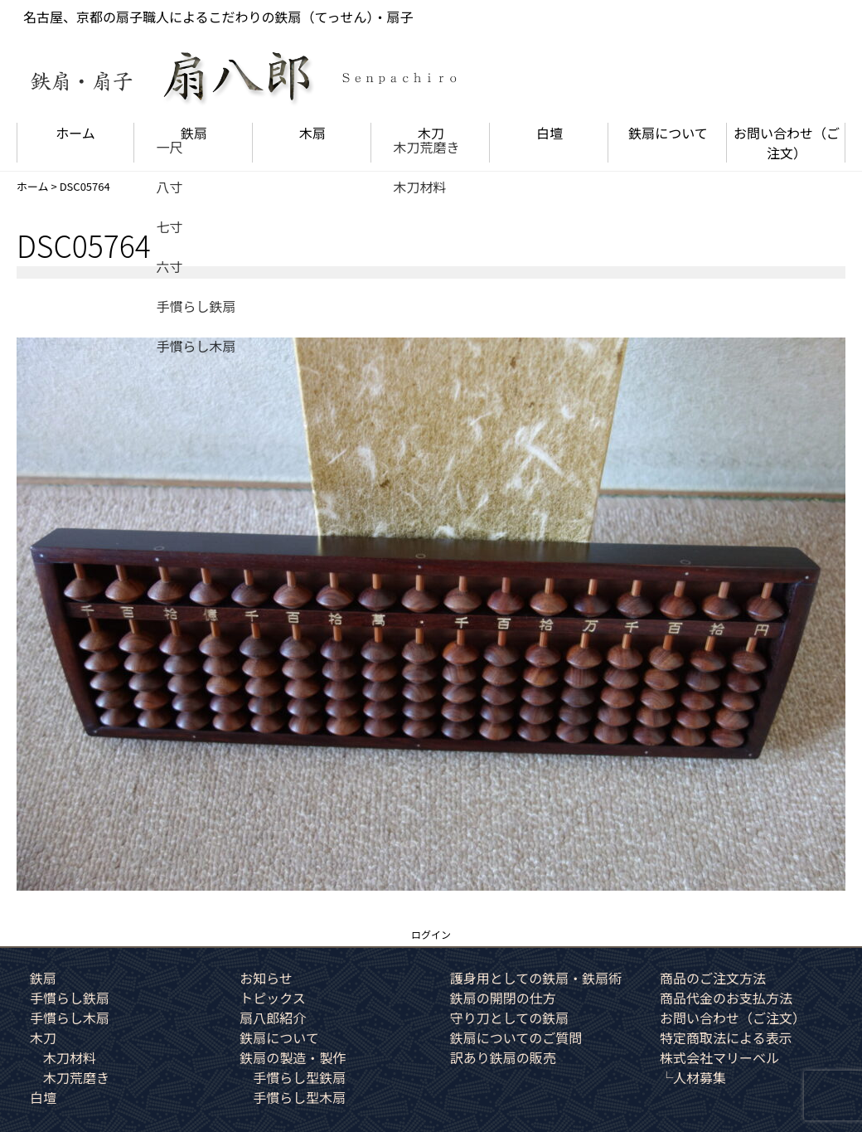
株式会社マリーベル (719, 1057)
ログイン (431, 934)
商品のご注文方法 (713, 978)
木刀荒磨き (76, 1077)
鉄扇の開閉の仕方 (503, 998)
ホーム (75, 133)
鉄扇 (194, 133)
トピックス (273, 998)
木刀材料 (69, 1057)
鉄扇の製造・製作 (293, 1057)
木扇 (312, 133)
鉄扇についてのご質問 (516, 1037)
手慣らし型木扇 (299, 1097)
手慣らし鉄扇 (69, 998)
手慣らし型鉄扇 (299, 1077)
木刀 (431, 133)
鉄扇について (668, 133)
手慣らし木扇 (69, 1018)
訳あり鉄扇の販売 (503, 1057)
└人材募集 (693, 1077)
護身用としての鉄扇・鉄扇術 (536, 978)
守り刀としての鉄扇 (509, 1018)
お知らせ (266, 978)
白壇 (549, 133)
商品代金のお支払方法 (726, 998)
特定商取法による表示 (726, 1037)
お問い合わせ (787, 143)
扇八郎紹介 (273, 1018)
